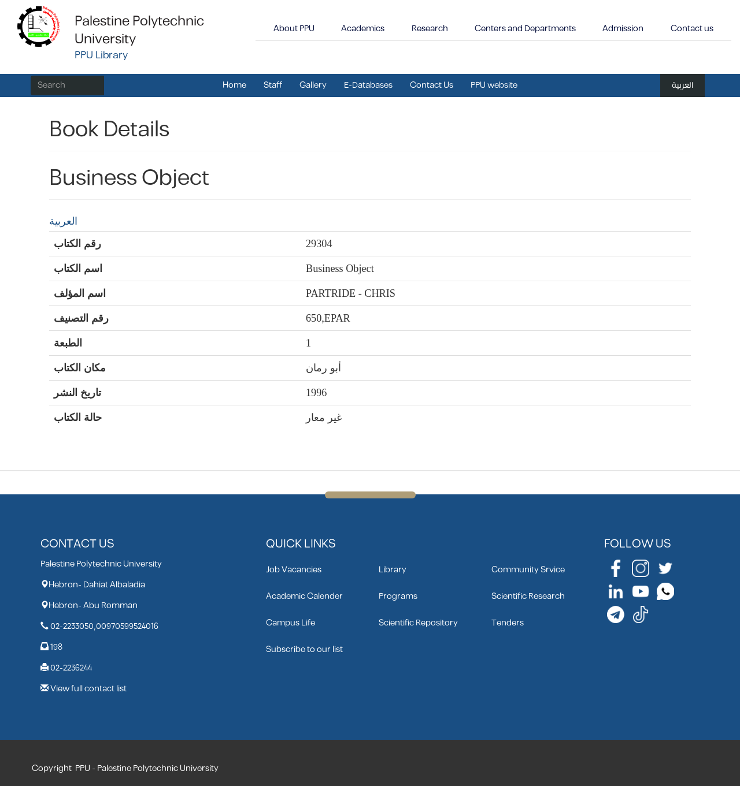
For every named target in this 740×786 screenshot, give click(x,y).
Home (234, 85)
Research (430, 28)
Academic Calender (304, 596)
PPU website (494, 85)
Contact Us (431, 85)
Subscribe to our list (304, 649)
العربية (682, 85)
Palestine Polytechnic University (139, 30)
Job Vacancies (293, 569)
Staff (273, 85)
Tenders (507, 622)
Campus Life (290, 622)
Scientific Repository (418, 622)
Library (392, 569)
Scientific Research (528, 596)
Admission (622, 28)
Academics (362, 28)
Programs (398, 596)
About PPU (293, 28)
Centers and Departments (525, 28)
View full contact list (88, 688)
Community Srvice (528, 569)
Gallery (313, 85)
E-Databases (368, 85)
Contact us (692, 28)
